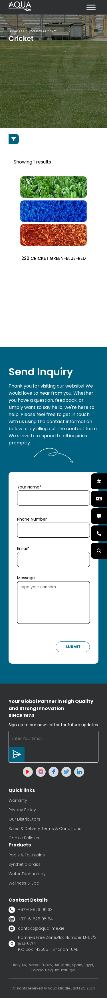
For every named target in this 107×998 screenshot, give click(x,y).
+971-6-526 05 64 (31, 919)
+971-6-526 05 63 (31, 909)
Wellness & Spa (24, 883)
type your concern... (53, 602)
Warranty (18, 800)
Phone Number (32, 519)
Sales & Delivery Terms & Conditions (45, 828)
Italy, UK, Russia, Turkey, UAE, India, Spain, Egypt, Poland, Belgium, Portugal (53, 967)
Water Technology (27, 874)
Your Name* (29, 487)
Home (13, 31)
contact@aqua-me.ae (36, 928)
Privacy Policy (22, 810)
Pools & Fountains (27, 855)
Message (26, 578)
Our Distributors (24, 819)
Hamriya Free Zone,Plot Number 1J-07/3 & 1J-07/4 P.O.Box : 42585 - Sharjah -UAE (52, 943)
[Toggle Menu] (91, 7)
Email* (23, 548)
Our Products (31, 31)
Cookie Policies (24, 838)
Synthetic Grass (25, 864)
